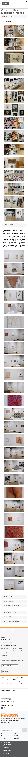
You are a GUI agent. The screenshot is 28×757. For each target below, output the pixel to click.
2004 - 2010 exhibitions (10, 621)
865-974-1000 (5, 722)
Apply (2, 735)
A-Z (15, 733)
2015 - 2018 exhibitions (10, 613)
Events (3, 733)
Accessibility (17, 738)
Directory (16, 737)
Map (2, 737)
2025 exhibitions (8, 17)
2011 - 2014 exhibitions (10, 617)
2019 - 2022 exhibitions (10, 605)
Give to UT (3, 738)
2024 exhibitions (10, 225)
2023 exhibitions (8, 597)
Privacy (16, 735)
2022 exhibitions (8, 601)
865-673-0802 (9, 705)
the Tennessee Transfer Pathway (7, 752)
